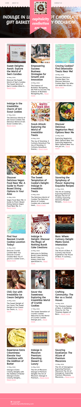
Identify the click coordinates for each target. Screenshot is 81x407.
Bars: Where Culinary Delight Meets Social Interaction (64, 240)
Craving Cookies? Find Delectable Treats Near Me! (64, 69)
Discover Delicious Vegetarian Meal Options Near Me (64, 128)
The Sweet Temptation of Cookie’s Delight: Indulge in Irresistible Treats (40, 184)
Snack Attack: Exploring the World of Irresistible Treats (38, 130)
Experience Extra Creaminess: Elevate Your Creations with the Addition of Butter (16, 357)
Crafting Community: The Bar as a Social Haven (64, 296)
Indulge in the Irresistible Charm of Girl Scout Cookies (14, 107)
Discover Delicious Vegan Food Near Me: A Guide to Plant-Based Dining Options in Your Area (16, 186)
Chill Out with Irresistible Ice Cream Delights (15, 295)
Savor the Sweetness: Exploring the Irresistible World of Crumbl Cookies (40, 299)
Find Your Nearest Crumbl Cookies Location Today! (16, 240)
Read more (11, 88)
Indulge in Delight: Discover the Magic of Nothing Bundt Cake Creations (40, 242)
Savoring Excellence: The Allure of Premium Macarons (63, 356)
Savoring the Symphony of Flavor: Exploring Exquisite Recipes (64, 181)
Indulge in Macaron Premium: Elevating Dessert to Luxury (36, 357)
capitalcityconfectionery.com (40, 23)
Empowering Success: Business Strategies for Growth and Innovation (38, 73)
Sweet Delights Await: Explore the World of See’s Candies (15, 70)
